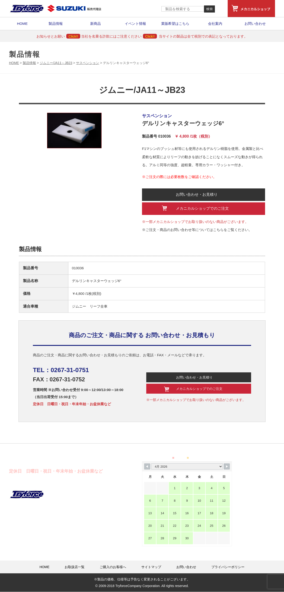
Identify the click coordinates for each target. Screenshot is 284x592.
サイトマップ (151, 567)
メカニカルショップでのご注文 (202, 208)
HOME (22, 24)
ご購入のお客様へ (113, 567)
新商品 (95, 24)
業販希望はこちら (175, 24)
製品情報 (56, 24)
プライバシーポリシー (227, 567)
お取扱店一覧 (74, 567)
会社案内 (215, 24)
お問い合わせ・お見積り (197, 194)
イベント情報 (135, 24)
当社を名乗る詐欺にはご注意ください (119, 36)
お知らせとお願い (58, 36)
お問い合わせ (255, 24)
